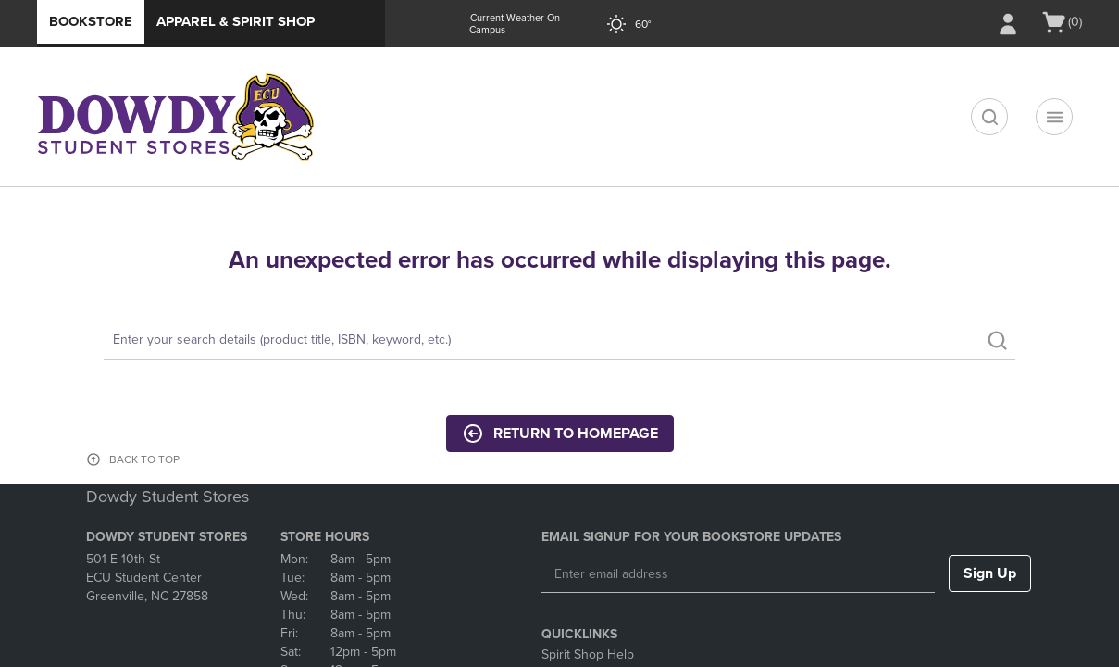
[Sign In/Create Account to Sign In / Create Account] (1008, 24)
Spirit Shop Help (587, 654)
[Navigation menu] (1054, 116)
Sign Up (990, 573)
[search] (989, 116)
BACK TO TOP (144, 459)
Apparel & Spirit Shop (235, 21)
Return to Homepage (560, 433)
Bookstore (90, 21)
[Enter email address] (738, 574)
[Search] (559, 340)
